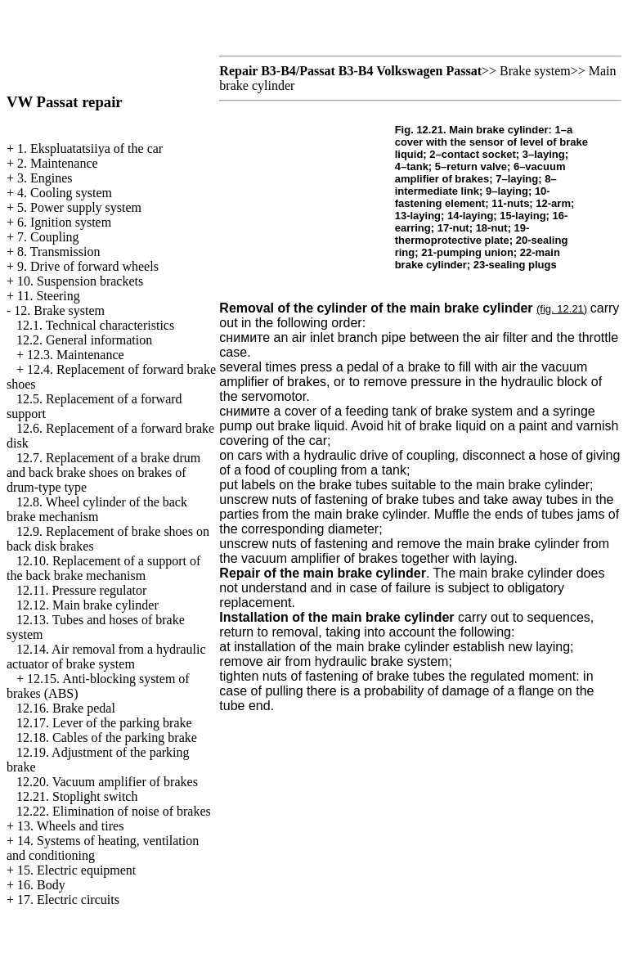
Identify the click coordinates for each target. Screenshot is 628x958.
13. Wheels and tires (70, 826)
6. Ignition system (64, 222)
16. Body (41, 885)
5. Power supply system (79, 207)
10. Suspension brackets (80, 281)
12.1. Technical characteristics (95, 325)
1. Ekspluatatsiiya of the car (90, 148)
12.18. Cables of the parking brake (106, 737)
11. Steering (48, 296)
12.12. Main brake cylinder (87, 605)
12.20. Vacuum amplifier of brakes (107, 782)
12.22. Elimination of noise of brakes (113, 811)
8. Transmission (58, 252)
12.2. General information (84, 340)
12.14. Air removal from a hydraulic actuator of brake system (106, 656)
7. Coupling (48, 237)
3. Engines (45, 178)
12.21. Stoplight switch (76, 796)
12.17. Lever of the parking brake (104, 723)
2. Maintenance (57, 163)
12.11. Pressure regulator (81, 590)
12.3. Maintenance (75, 355)
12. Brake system (59, 310)
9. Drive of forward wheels (88, 266)
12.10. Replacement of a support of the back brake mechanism (103, 568)
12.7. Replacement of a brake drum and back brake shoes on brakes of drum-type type (103, 472)
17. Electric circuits (68, 899)
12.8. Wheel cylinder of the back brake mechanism (97, 509)
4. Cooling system (64, 193)
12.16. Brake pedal (65, 708)
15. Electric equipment (76, 870)
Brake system (535, 71)
